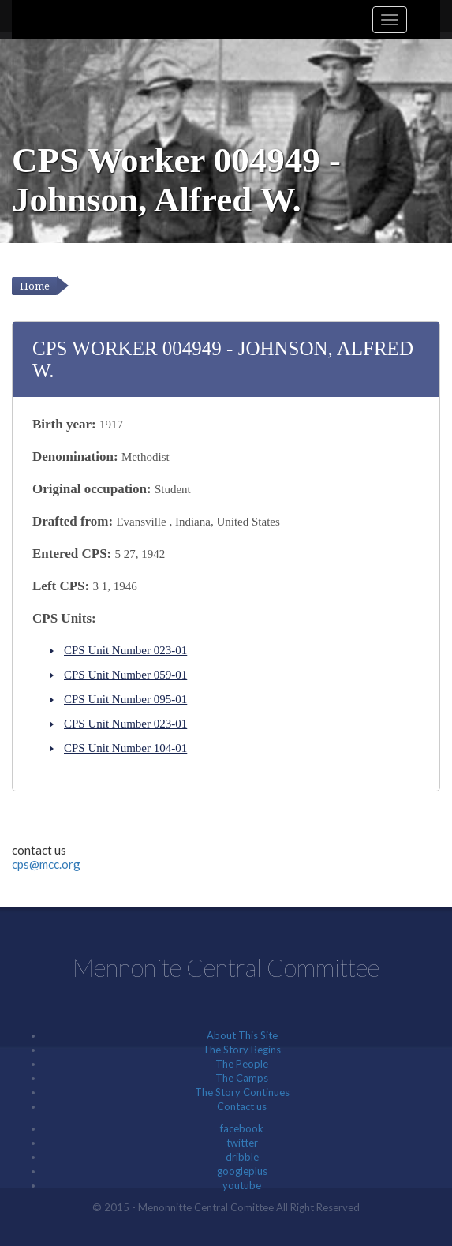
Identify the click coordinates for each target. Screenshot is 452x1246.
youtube (241, 1185)
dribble (242, 1157)
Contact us (242, 1106)
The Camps (241, 1078)
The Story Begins (242, 1049)
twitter (242, 1142)
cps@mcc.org (46, 864)
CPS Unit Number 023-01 (125, 650)
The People (241, 1063)
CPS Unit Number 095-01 (125, 699)
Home (35, 286)
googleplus (242, 1171)
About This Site (242, 1035)
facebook (241, 1128)
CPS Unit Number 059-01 (125, 674)
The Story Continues (242, 1092)
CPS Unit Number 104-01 (125, 748)
